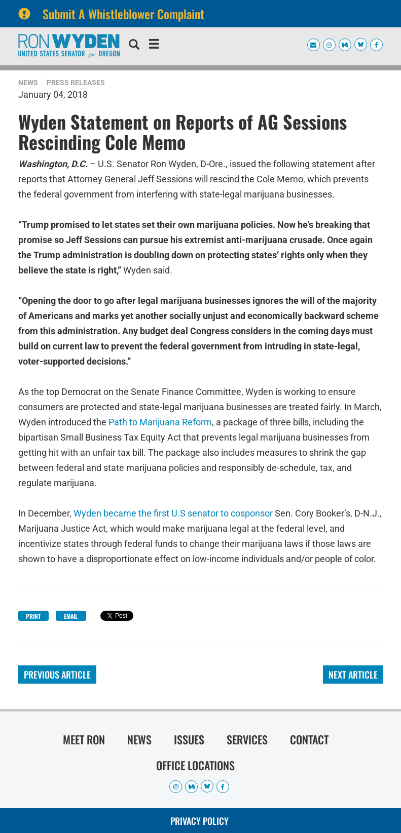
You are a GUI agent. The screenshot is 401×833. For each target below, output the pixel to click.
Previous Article (57, 674)
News (28, 82)
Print (33, 616)
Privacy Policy (199, 820)
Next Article (353, 674)
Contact (309, 739)
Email (71, 616)
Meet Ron (84, 739)
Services (247, 739)
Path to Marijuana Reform (160, 422)
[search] (134, 45)
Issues (189, 739)
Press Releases (76, 82)
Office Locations (195, 765)
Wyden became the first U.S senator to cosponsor (173, 513)
